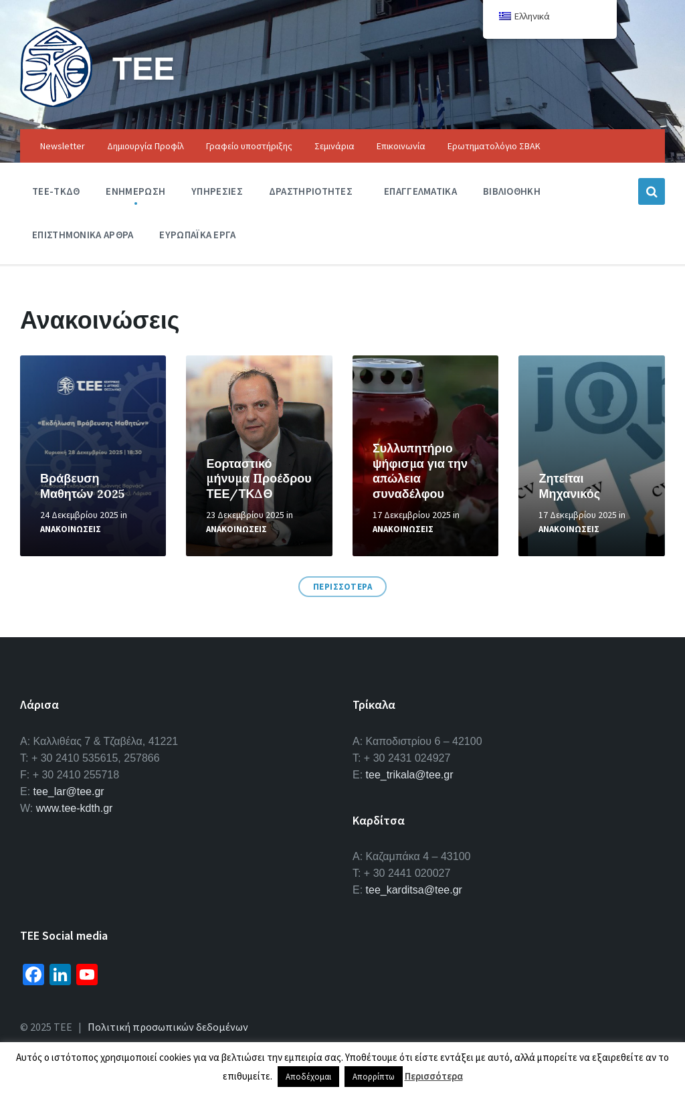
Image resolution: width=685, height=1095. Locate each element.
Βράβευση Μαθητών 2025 (82, 486)
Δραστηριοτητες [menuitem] (311, 191)
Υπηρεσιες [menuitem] (217, 191)
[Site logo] (56, 103)
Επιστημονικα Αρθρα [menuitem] (82, 234)
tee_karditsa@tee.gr (414, 890)
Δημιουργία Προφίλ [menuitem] (145, 146)
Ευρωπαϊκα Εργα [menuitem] (197, 234)
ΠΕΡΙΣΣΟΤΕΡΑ (343, 586)
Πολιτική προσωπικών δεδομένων (168, 1026)
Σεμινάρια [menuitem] (334, 146)
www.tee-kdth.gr (74, 808)
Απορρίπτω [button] (374, 1076)
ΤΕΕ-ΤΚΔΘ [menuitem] (56, 191)
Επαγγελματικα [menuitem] (420, 191)
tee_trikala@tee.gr (410, 774)
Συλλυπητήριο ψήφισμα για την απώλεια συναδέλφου (420, 470)
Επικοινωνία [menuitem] (401, 146)
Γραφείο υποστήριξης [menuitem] (249, 146)
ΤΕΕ (143, 68)
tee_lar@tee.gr (68, 791)
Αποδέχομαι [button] (308, 1076)
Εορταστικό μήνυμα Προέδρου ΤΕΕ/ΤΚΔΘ (258, 478)
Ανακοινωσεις (70, 529)
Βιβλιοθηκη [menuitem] (512, 191)
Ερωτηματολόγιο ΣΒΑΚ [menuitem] (494, 146)
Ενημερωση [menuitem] (135, 191)
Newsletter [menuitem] (62, 146)
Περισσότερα (434, 1076)
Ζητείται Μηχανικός (569, 486)
